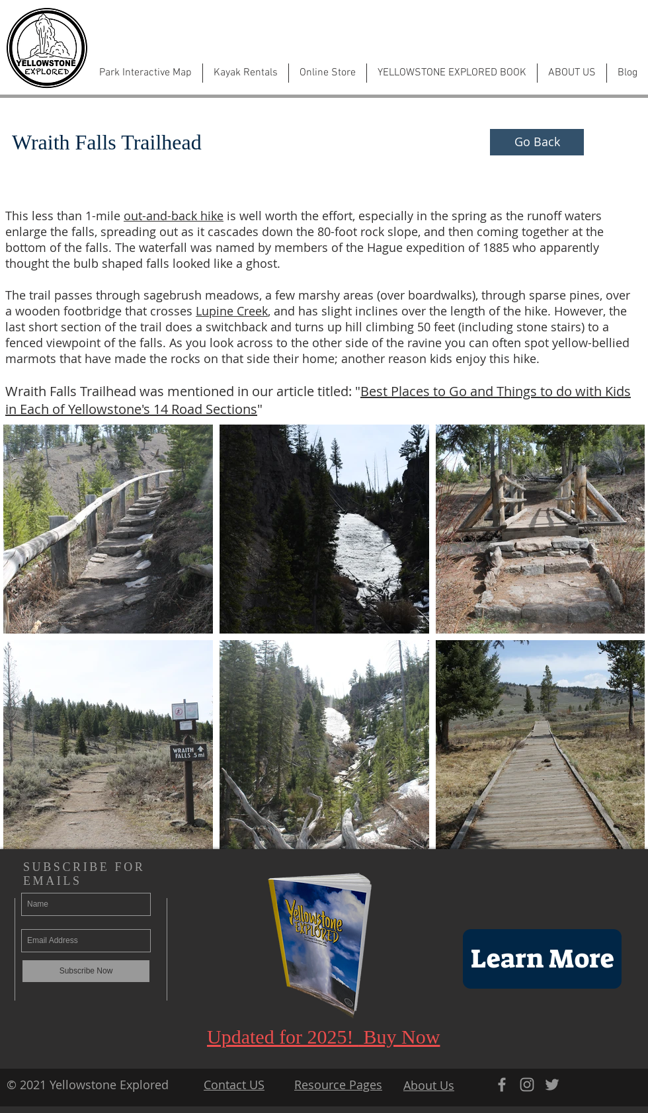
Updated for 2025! (282, 1037)
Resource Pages (338, 1084)
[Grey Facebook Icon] (502, 1084)
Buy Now (399, 1037)
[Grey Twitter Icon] (552, 1084)
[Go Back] (537, 142)
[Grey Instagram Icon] (527, 1084)
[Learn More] (542, 959)
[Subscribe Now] (86, 971)
